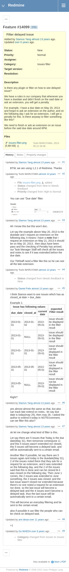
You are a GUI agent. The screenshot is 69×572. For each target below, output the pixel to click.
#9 (63, 531)
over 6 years (22, 42)
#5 (63, 288)
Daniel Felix (25, 288)
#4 (63, 269)
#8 (63, 519)
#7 (63, 426)
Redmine (23, 569)
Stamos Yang (23, 39)
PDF (63, 562)
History (9, 155)
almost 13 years (41, 39)
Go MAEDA (25, 531)
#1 (63, 162)
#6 (63, 402)
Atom (56, 562)
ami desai (24, 519)
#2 (63, 173)
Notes (20, 155)
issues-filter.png (17, 142)
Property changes (36, 155)
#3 (63, 220)
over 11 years (36, 519)
